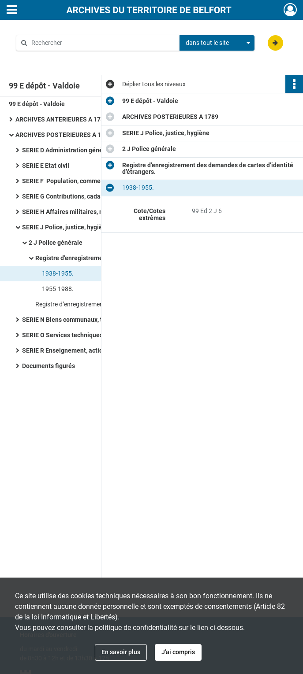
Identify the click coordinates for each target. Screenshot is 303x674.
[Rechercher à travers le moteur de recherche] (102, 43)
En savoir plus (120, 652)
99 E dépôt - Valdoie (37, 103)
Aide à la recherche (48, 58)
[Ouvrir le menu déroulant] (12, 10)
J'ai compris (178, 652)
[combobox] (217, 43)
